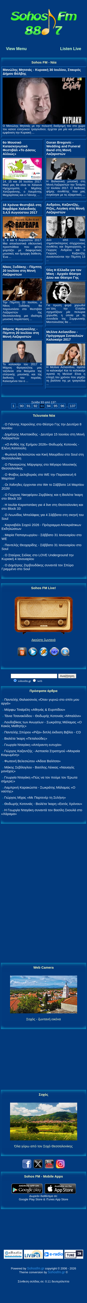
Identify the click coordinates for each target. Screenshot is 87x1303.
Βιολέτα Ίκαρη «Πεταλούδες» (25, 738)
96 (62, 406)
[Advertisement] (43, 893)
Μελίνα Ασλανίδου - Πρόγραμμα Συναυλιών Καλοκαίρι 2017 (64, 335)
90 (22, 406)
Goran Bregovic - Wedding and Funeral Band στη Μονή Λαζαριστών (63, 148)
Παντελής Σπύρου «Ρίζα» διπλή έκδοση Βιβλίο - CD (42, 732)
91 (29, 406)
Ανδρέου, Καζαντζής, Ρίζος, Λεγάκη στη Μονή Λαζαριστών (65, 208)
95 (55, 406)
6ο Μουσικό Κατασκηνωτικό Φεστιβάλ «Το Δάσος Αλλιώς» (19, 148)
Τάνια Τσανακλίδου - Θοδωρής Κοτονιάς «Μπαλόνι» (42, 716)
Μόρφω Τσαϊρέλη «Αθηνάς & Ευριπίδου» (34, 709)
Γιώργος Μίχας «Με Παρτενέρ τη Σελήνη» (35, 797)
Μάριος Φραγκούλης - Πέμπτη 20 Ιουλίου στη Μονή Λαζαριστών (21, 332)
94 (49, 406)
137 (72, 406)
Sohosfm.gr (35, 1268)
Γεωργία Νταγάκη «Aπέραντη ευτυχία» (33, 745)
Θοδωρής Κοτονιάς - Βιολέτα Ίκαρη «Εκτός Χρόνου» (43, 804)
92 (35, 406)
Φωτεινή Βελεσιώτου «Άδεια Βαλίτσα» (32, 761)
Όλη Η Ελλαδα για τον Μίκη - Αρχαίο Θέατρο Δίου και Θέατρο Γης (63, 273)
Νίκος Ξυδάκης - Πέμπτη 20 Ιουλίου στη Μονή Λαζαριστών (22, 270)
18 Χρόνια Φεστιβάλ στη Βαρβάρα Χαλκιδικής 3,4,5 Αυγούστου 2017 (22, 208)
